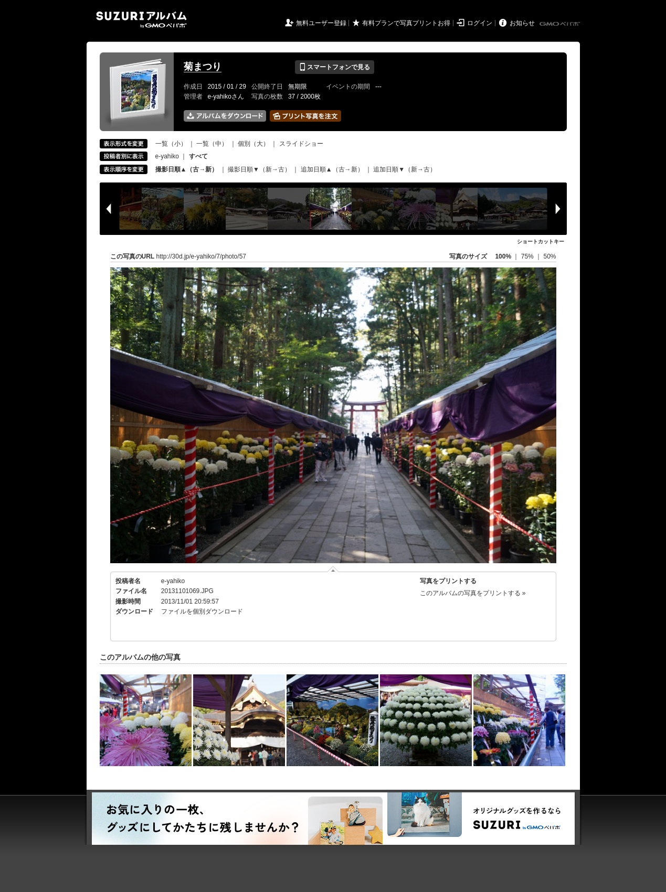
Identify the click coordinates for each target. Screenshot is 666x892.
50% (549, 256)
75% (528, 256)
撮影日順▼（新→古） (259, 169)
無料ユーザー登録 (321, 23)
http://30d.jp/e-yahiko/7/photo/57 (201, 256)
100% (503, 256)
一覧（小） (171, 143)
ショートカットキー (540, 241)
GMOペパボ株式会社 (561, 24)
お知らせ (522, 23)
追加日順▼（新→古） (404, 169)
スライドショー (301, 143)
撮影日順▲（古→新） (186, 169)
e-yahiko (167, 156)
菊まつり (202, 66)
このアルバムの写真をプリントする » (473, 593)
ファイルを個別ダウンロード (202, 611)
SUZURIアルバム (141, 19)
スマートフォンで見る (334, 67)
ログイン (479, 23)
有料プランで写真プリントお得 (406, 23)
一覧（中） (212, 143)
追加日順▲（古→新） (332, 169)
